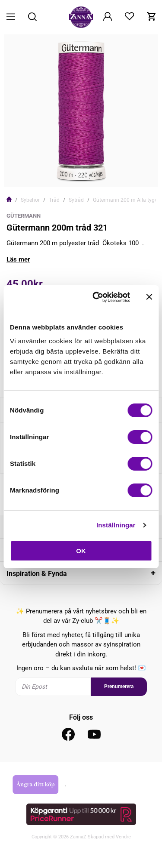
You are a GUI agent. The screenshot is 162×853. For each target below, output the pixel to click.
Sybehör (30, 200)
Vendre (123, 837)
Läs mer (18, 259)
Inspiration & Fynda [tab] (36, 574)
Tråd (54, 200)
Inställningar (115, 525)
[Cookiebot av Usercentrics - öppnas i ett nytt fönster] (96, 297)
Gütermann (23, 215)
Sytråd (76, 200)
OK (81, 550)
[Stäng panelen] (149, 297)
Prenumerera (118, 687)
